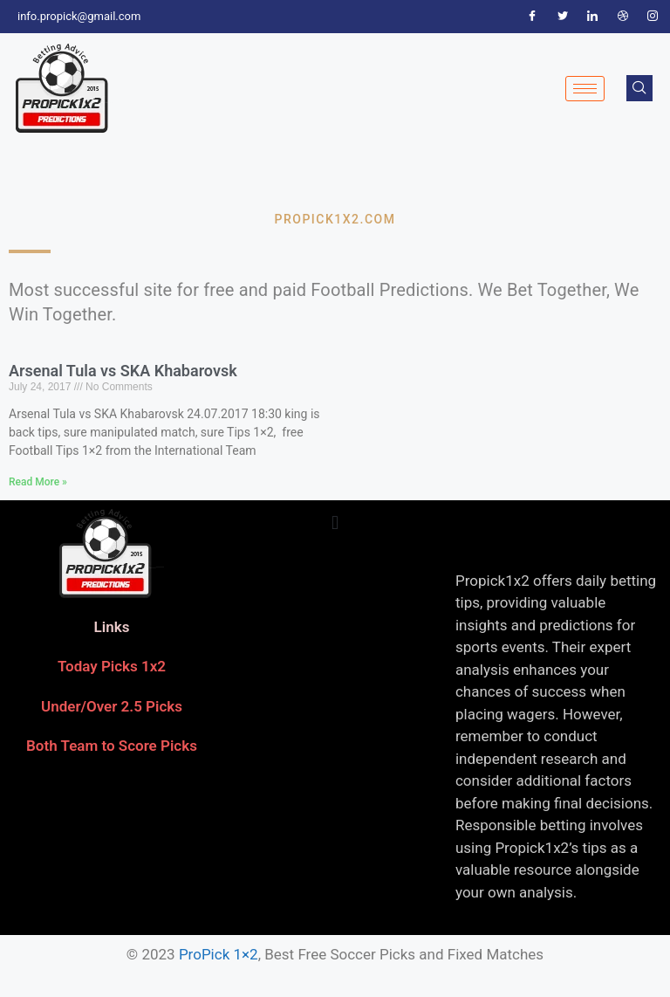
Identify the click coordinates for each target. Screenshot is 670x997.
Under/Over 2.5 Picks (111, 706)
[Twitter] (563, 16)
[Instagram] (652, 16)
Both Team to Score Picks (111, 745)
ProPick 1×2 (218, 954)
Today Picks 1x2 (112, 666)
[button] (334, 523)
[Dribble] (623, 16)
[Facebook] (532, 16)
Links (112, 627)
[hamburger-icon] (585, 88)
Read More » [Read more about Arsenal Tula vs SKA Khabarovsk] (38, 482)
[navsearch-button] (639, 88)
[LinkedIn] (592, 16)
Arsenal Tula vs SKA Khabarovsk (123, 370)
